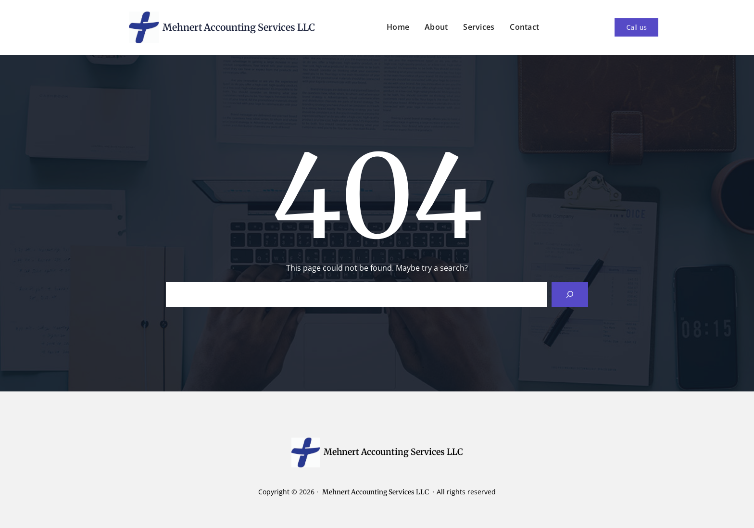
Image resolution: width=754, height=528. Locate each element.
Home (398, 27)
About (436, 27)
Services (478, 27)
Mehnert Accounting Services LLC (239, 27)
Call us (636, 27)
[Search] (570, 294)
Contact (524, 27)
